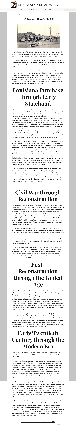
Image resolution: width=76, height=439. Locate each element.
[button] (22, 10)
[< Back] (21, 14)
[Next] (56, 424)
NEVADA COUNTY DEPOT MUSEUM (38, 4)
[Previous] (21, 424)
